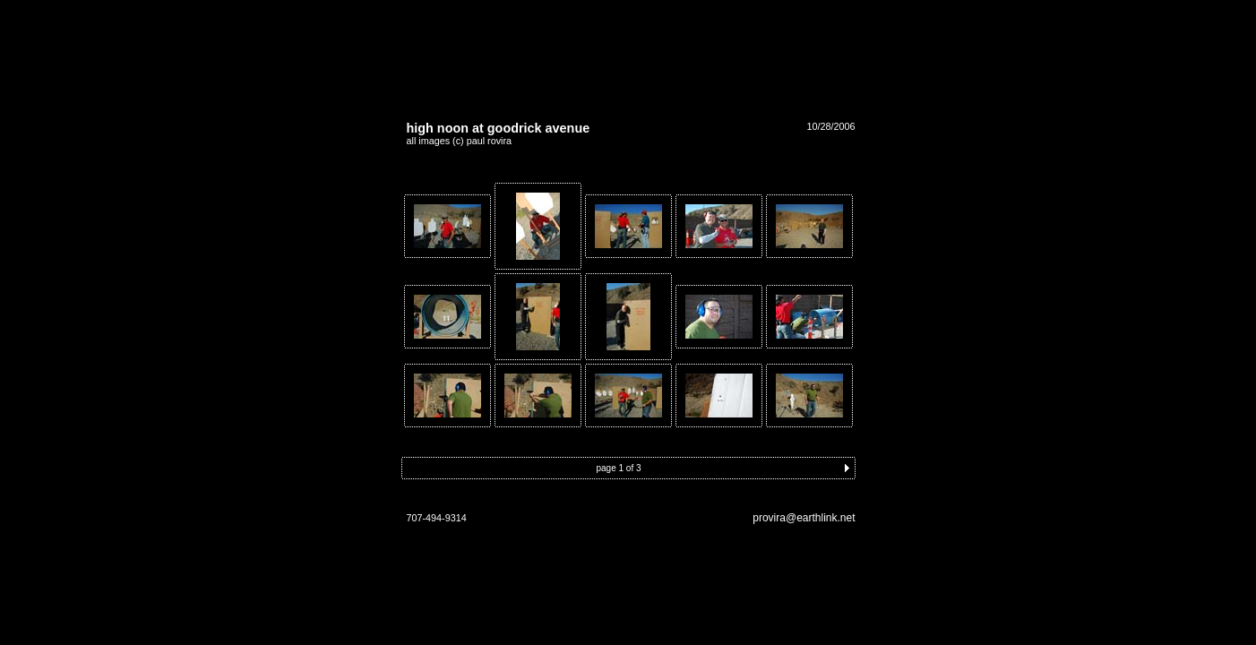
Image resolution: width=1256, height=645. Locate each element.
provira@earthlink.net (804, 518)
